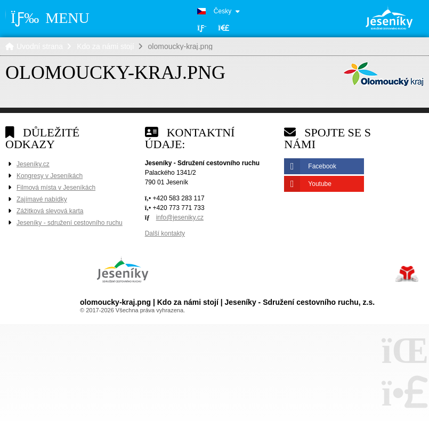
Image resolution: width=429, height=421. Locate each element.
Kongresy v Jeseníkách (50, 176)
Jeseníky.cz (33, 164)
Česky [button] (222, 11)
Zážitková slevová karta (50, 211)
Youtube (319, 184)
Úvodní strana (389, 17)
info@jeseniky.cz (180, 217)
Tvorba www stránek (406, 274)
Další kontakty (165, 233)
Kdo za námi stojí (105, 46)
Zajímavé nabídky (42, 199)
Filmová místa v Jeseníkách (56, 187)
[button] (223, 28)
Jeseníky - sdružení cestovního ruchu (70, 222)
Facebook (322, 166)
